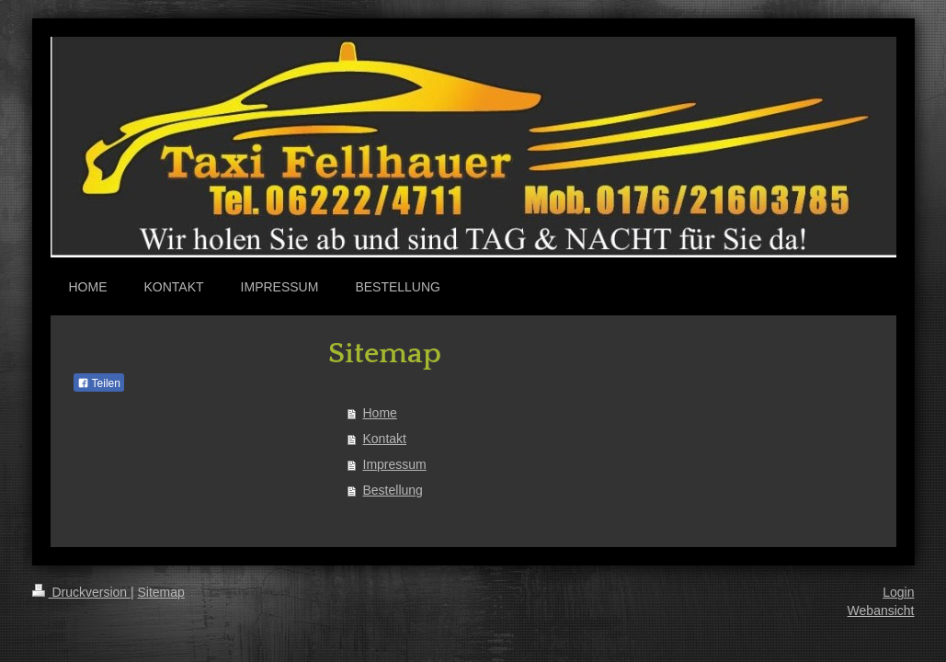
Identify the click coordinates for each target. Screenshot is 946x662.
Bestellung (393, 490)
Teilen (98, 383)
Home (380, 412)
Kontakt (384, 438)
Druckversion (81, 592)
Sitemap (161, 592)
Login (898, 592)
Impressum (395, 464)
